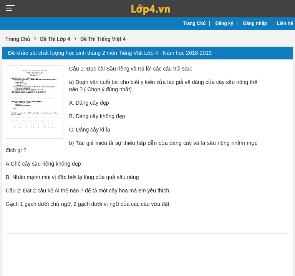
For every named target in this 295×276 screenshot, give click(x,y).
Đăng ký (224, 23)
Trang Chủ (194, 23)
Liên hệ (285, 23)
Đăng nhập (255, 23)
